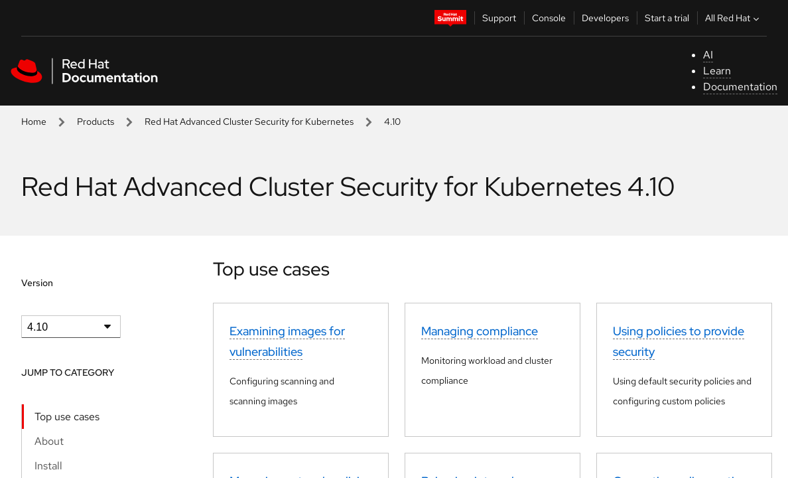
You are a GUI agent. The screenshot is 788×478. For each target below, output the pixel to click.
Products (95, 121)
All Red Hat (733, 18)
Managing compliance (479, 331)
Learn (717, 71)
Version (37, 283)
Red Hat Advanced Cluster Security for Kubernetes (249, 121)
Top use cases (66, 417)
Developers (605, 18)
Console (549, 18)
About (49, 441)
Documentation (740, 87)
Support (499, 18)
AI (708, 55)
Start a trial (667, 18)
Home (33, 121)
